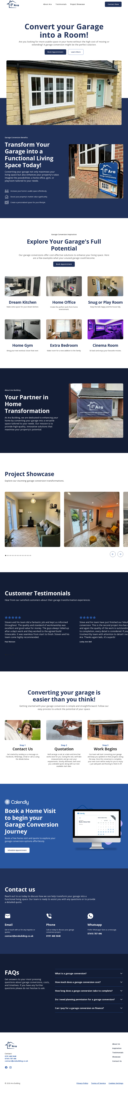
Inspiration (116, 1048)
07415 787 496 (10, 1058)
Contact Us (117, 1061)
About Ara (47, 4)
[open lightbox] (32, 519)
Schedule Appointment (17, 850)
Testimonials (60, 4)
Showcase (116, 1057)
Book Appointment (64, 264)
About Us (116, 1044)
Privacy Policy (82, 1083)
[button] (113, 554)
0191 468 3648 (10, 1056)
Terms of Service (98, 1083)
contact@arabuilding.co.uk (16, 1061)
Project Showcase (77, 4)
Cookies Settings (116, 1083)
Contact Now (113, 4)
